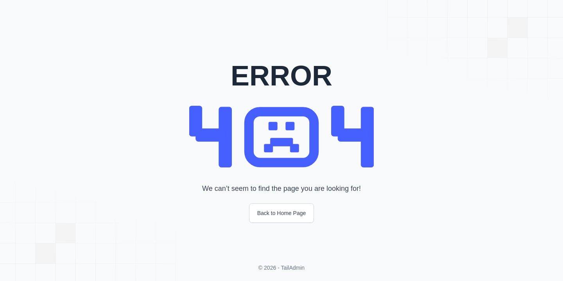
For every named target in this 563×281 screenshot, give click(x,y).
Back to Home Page (281, 213)
